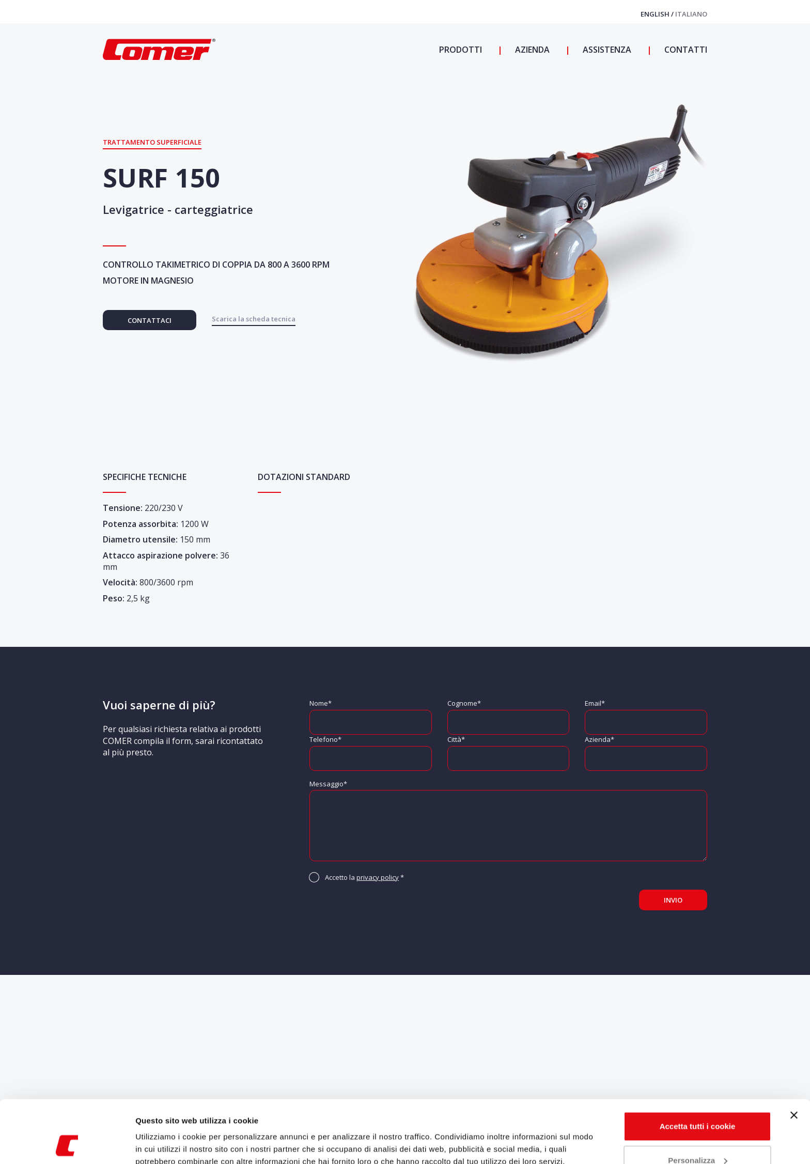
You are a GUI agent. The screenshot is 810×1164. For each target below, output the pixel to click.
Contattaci (150, 320)
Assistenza (606, 49)
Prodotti (460, 49)
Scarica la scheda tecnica (253, 318)
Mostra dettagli (163, 1143)
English (656, 14)
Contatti (684, 49)
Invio (673, 900)
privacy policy (377, 877)
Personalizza (697, 1101)
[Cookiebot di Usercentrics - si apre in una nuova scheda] (67, 1144)
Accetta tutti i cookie (698, 1067)
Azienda (531, 49)
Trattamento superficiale (152, 142)
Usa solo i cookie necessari (697, 1135)
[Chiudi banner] (794, 1056)
